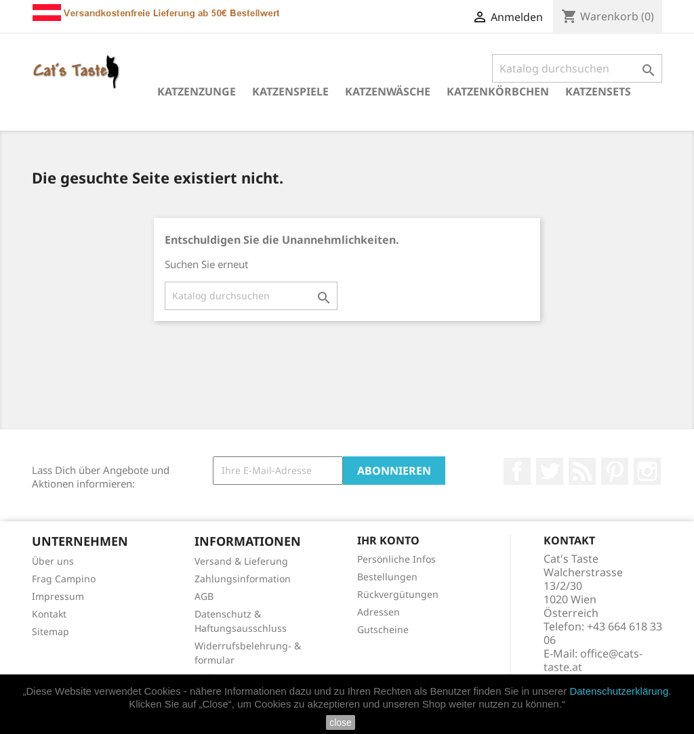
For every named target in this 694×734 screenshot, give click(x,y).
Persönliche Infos (396, 559)
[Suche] (577, 68)
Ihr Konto (388, 540)
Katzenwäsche (387, 91)
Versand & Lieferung (241, 561)
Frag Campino (64, 578)
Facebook (517, 471)
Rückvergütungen (397, 594)
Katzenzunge (196, 91)
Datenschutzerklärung (618, 691)
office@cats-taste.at (593, 660)
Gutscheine (383, 629)
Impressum (58, 596)
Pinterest (614, 471)
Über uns (53, 561)
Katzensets (598, 91)
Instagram (647, 471)
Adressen (378, 611)
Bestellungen (387, 576)
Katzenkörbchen (498, 91)
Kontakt (49, 613)
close (340, 722)
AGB (204, 596)
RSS (582, 471)
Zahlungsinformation (243, 578)
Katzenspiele (290, 91)
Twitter (549, 471)
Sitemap (50, 631)
